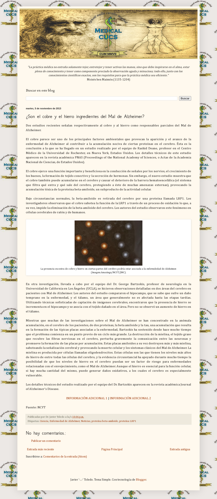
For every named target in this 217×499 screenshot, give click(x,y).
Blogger (141, 479)
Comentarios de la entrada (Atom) (65, 456)
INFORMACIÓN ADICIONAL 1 (86, 398)
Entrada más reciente (40, 449)
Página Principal (111, 449)
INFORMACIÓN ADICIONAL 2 (130, 398)
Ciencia (44, 421)
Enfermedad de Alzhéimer (65, 421)
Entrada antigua (180, 449)
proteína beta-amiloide (105, 421)
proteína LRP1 (127, 421)
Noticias (85, 421)
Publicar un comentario (46, 440)
